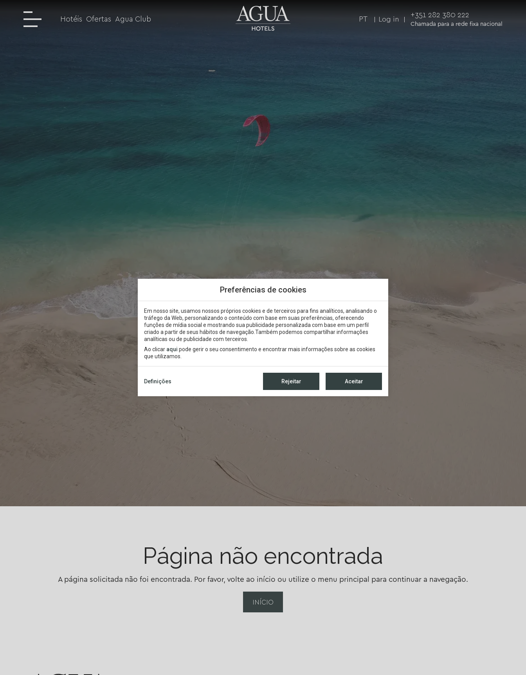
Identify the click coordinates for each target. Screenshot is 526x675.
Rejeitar (291, 381)
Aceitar (354, 381)
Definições (157, 381)
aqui (172, 349)
